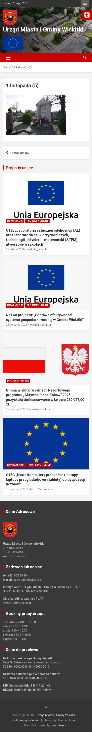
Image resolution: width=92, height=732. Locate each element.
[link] (87, 15)
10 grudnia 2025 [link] (16, 489)
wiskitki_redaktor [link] (38, 249)
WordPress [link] (59, 725)
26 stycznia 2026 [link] (16, 324)
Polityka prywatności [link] (26, 720)
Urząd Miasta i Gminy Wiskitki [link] (43, 29)
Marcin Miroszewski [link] (41, 489)
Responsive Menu (85, 3)
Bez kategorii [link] (16, 465)
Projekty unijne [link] (19, 167)
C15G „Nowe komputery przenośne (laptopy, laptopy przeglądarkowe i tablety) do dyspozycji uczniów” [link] (45, 479)
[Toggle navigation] (8, 57)
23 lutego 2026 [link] (15, 249)
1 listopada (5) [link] (19, 153)
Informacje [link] (15, 220)
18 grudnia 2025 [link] (16, 409)
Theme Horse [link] (67, 720)
